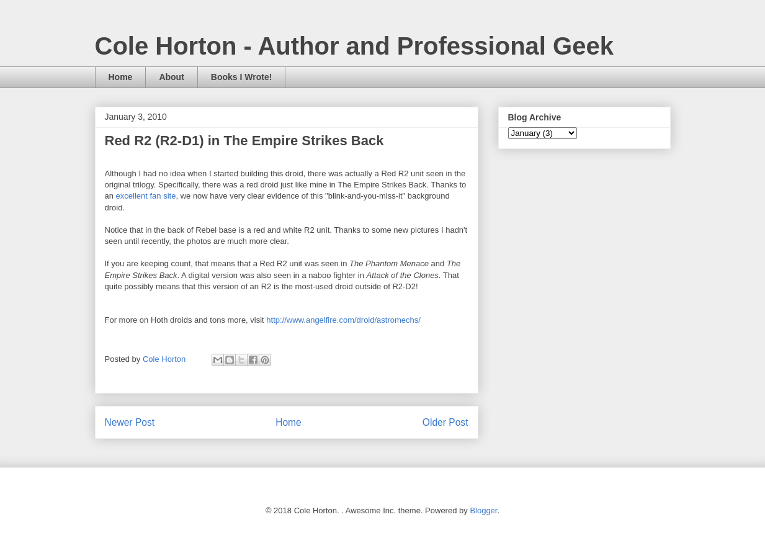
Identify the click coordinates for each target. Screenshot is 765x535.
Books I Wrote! (241, 77)
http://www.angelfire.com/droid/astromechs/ (343, 320)
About (171, 77)
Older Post (445, 422)
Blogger (483, 510)
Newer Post (130, 422)
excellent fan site (146, 195)
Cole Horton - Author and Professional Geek (354, 46)
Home (121, 77)
